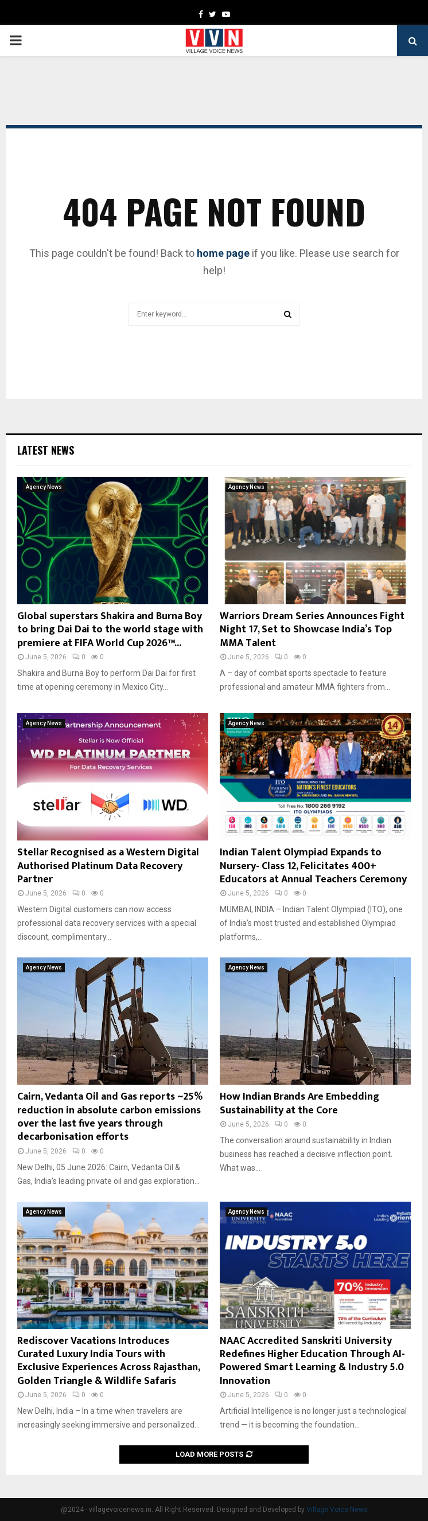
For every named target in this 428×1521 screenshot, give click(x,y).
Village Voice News (337, 1510)
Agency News (44, 487)
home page (223, 253)
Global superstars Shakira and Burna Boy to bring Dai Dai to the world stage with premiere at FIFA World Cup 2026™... (110, 630)
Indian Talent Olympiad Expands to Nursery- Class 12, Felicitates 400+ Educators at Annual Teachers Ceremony (313, 866)
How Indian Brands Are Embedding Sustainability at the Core (299, 1103)
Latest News (45, 450)
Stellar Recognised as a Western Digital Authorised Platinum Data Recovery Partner (108, 866)
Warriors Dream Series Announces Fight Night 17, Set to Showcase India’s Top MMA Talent (312, 630)
